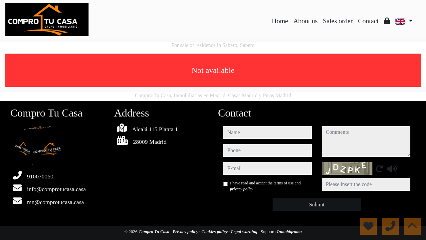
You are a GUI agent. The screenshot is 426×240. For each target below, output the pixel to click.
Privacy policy (186, 231)
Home (280, 21)
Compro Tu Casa (154, 231)
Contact (368, 21)
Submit (316, 204)
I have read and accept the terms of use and (265, 186)
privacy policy (241, 189)
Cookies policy (215, 231)
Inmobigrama (289, 231)
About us (305, 21)
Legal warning (245, 231)
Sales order (337, 21)
